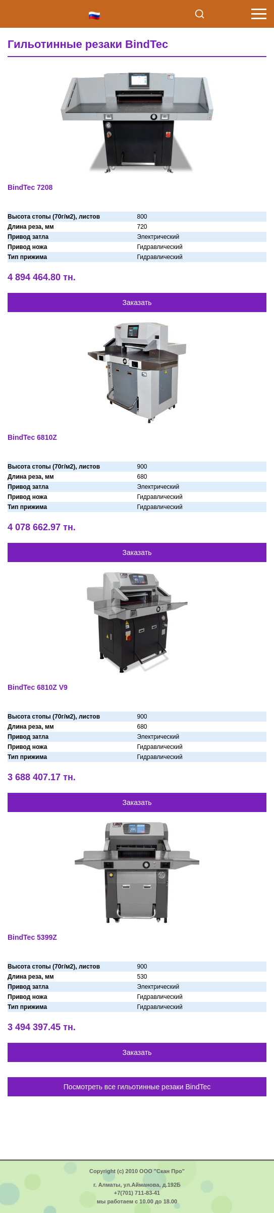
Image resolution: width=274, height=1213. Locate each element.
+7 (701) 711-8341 (238, 14)
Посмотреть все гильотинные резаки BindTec (137, 1087)
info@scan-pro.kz (218, 14)
